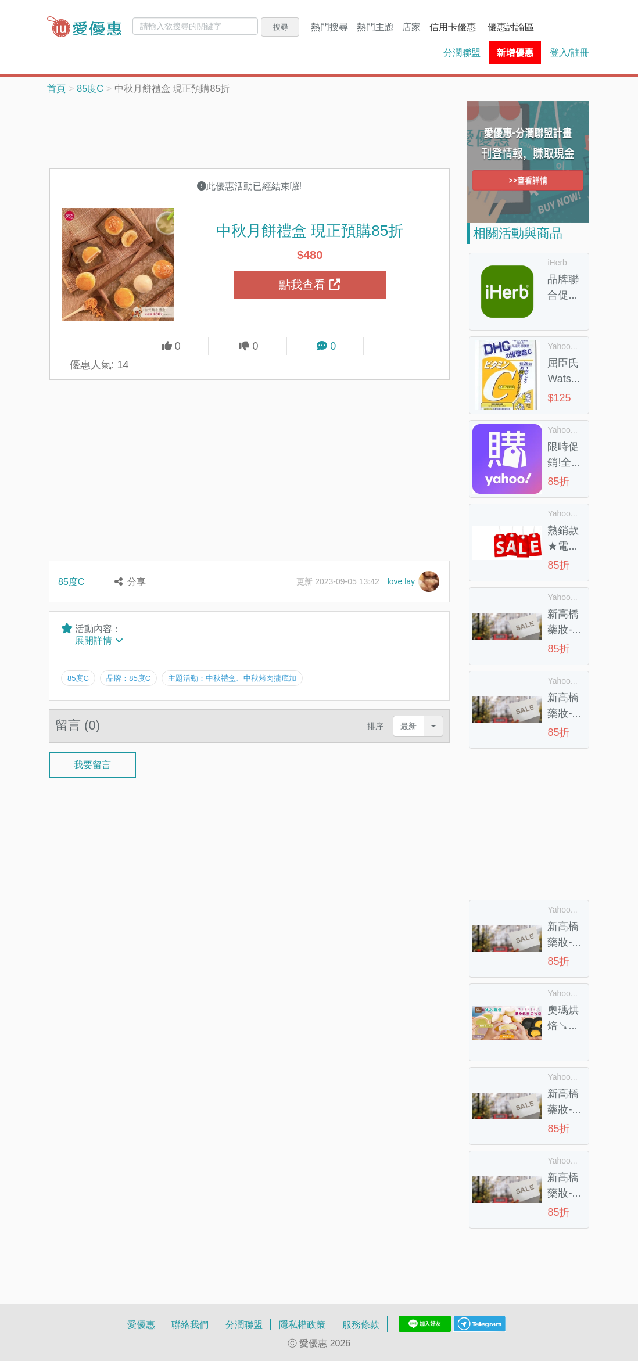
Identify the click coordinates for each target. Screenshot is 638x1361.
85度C (90, 88)
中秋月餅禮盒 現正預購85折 (309, 230)
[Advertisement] (260, 130)
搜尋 (280, 26)
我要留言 (92, 763)
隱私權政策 (302, 1324)
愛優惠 (141, 1324)
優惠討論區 (511, 27)
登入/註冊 (569, 52)
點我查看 (309, 284)
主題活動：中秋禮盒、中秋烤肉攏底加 (235, 677)
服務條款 (360, 1324)
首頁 (56, 88)
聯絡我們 (190, 1324)
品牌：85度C (129, 677)
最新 (408, 723)
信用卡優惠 (452, 27)
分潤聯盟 (462, 52)
